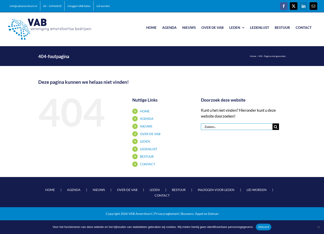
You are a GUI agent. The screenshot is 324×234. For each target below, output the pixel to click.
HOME (145, 111)
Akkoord (263, 227)
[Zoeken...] (236, 126)
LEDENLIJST (148, 149)
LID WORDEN (257, 190)
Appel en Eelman (206, 214)
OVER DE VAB (150, 134)
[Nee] (318, 227)
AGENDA (146, 118)
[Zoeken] (275, 126)
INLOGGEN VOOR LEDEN (216, 190)
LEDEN (145, 141)
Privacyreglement (166, 214)
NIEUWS (146, 126)
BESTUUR (147, 156)
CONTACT (147, 164)
